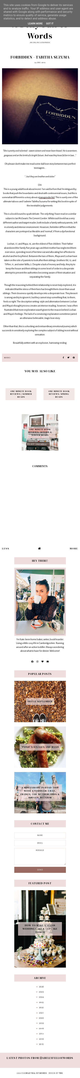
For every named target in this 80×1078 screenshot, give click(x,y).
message (40, 856)
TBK (61, 1073)
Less (5, 548)
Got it (50, 23)
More (74, 548)
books (7, 358)
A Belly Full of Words (40, 30)
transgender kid (47, 197)
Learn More (35, 23)
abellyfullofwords (56, 1058)
